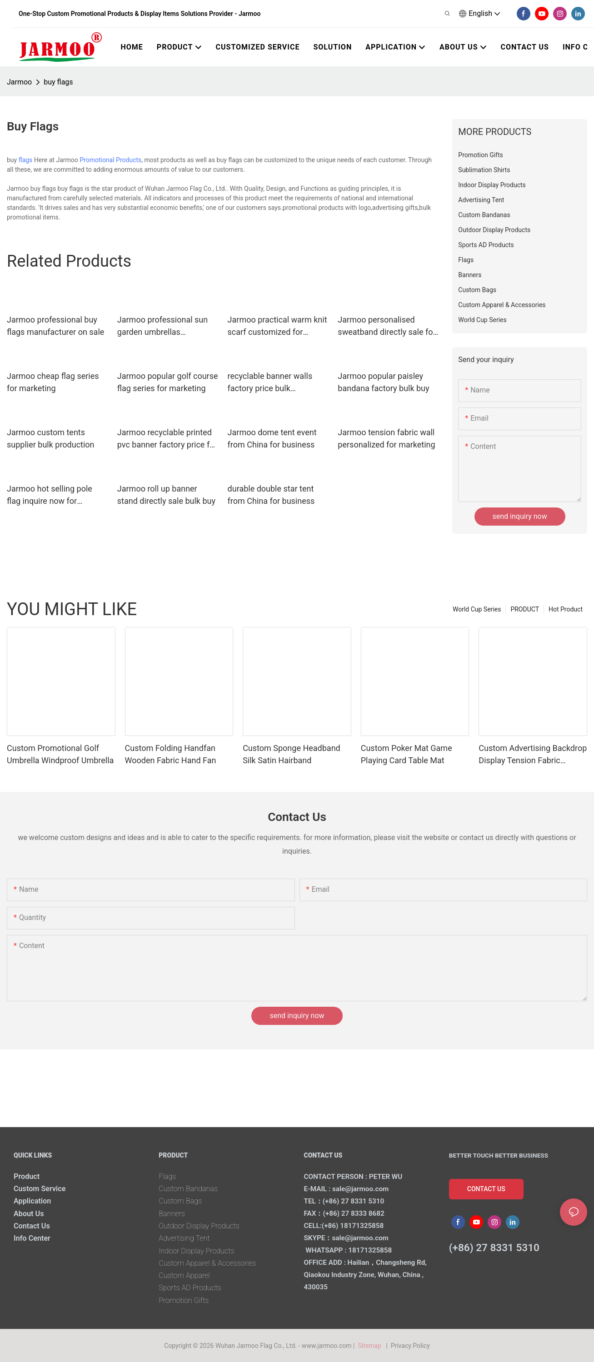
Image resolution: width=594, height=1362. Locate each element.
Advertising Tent (184, 1238)
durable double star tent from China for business (271, 495)
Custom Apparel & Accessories (207, 1263)
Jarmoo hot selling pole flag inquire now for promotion (49, 495)
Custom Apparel (184, 1275)
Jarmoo (19, 82)
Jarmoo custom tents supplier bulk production (51, 438)
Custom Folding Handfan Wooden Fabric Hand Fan (170, 754)
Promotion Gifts (184, 1300)
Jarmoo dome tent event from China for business (272, 438)
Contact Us (32, 1226)
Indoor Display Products (196, 1251)
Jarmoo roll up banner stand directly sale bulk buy (166, 495)
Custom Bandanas (188, 1188)
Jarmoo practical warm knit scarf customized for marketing (277, 326)
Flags (167, 1176)
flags (26, 160)
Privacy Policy (410, 1345)
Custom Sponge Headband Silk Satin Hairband (291, 754)
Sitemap (371, 1345)
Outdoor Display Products (199, 1226)
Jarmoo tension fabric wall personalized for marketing (386, 438)
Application (32, 1201)
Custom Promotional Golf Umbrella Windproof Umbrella (60, 754)
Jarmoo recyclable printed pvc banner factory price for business (167, 439)
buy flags (58, 82)
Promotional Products (110, 160)
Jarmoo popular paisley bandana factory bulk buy (383, 382)
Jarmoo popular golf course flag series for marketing (167, 382)
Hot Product (566, 609)
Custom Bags (180, 1201)
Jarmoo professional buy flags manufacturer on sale (55, 326)
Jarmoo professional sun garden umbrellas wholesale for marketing (162, 326)
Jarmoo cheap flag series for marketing (53, 382)
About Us (29, 1213)
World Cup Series (477, 609)
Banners (172, 1213)
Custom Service (39, 1188)
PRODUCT (524, 609)
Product (27, 1176)
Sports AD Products (190, 1287)
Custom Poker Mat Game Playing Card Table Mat (406, 754)
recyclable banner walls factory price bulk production (270, 382)
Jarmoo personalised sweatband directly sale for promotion (386, 326)
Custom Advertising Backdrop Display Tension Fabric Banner (533, 754)
